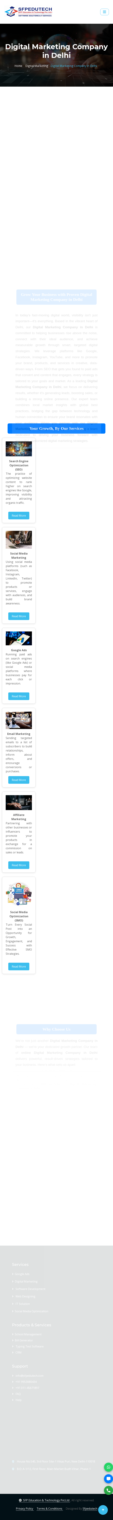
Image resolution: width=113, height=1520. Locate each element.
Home (18, 66)
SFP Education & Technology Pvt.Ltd (44, 1500)
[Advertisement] (56, 119)
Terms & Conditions (50, 1508)
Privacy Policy (25, 1508)
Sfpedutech (90, 1508)
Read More (19, 515)
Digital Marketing (36, 66)
